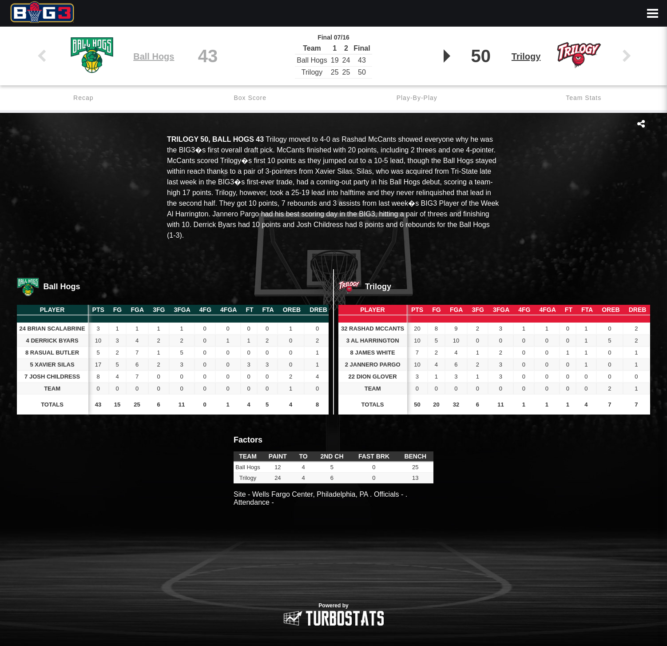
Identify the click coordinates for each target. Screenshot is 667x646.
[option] (333, 559)
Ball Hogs (153, 56)
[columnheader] (98, 310)
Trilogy (526, 56)
